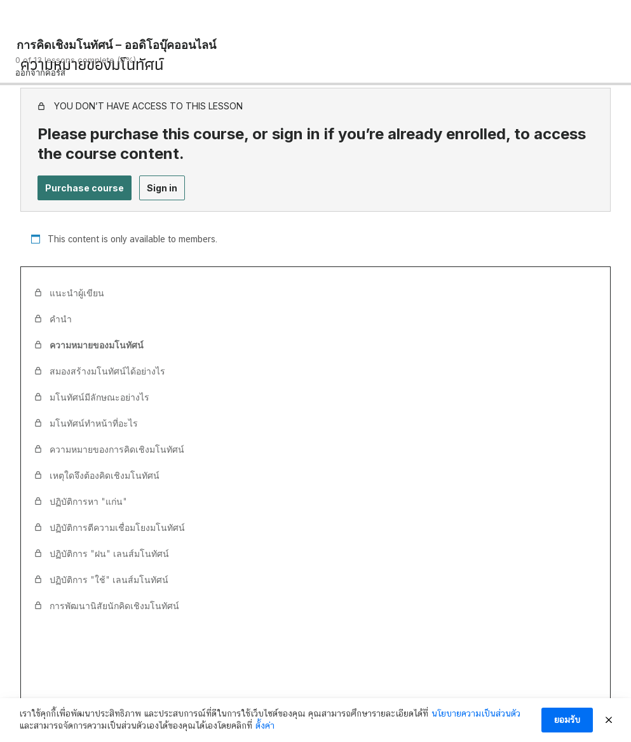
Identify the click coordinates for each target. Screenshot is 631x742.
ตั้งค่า (265, 727)
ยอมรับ (567, 720)
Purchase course (84, 187)
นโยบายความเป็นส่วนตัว (475, 714)
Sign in (162, 187)
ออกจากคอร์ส (40, 72)
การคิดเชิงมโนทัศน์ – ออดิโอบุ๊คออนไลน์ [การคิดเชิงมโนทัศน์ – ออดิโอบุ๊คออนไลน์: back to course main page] (116, 45)
